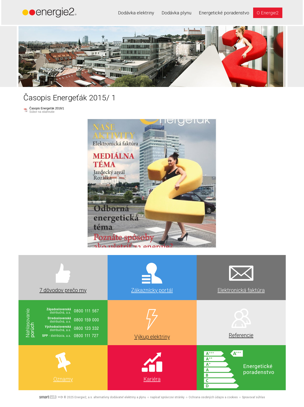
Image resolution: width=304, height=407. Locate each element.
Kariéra (152, 379)
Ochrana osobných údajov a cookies (213, 397)
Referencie (241, 335)
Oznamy (63, 379)
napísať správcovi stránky (167, 397)
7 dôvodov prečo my (62, 290)
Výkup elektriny (152, 337)
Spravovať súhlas (253, 397)
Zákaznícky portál (152, 290)
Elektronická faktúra (241, 290)
